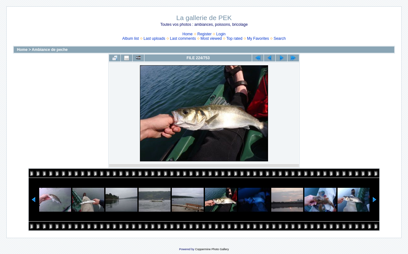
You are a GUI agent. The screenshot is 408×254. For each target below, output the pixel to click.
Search (279, 38)
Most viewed (211, 38)
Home (187, 34)
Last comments (183, 38)
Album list (130, 38)
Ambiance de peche (50, 49)
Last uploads (154, 38)
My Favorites (258, 38)
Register (204, 34)
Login (220, 34)
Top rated (234, 38)
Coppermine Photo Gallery (212, 249)
